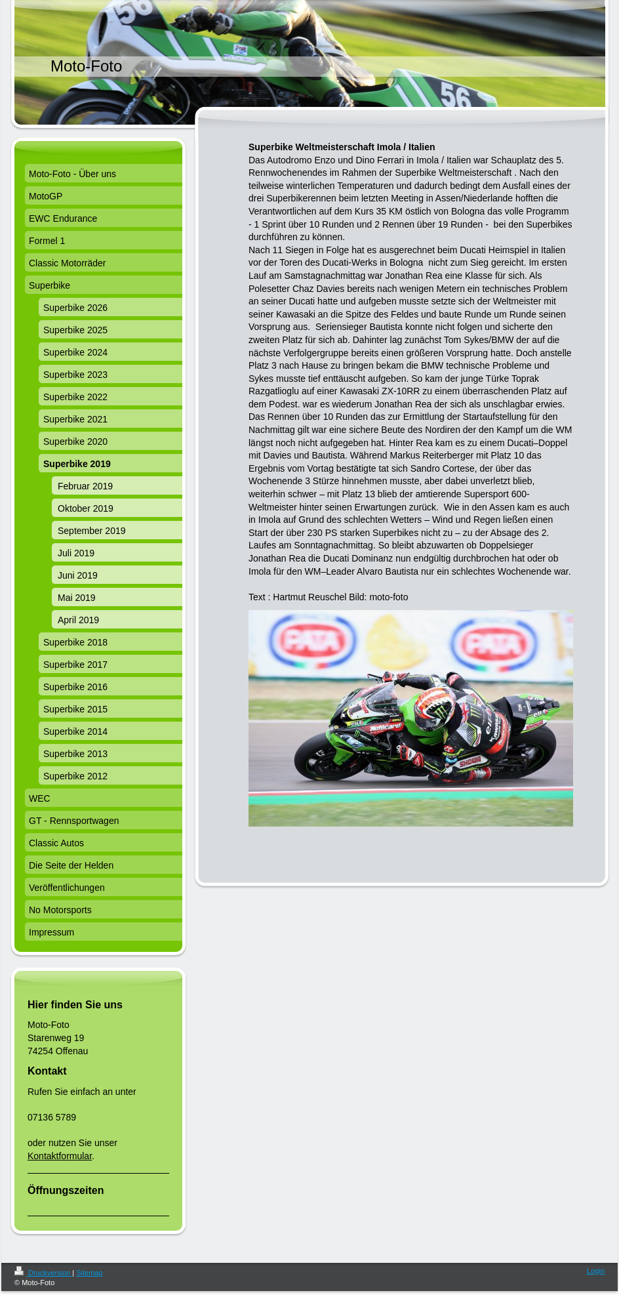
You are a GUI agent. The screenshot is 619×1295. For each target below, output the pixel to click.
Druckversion (43, 1273)
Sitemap (89, 1273)
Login (596, 1271)
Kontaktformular (60, 1156)
